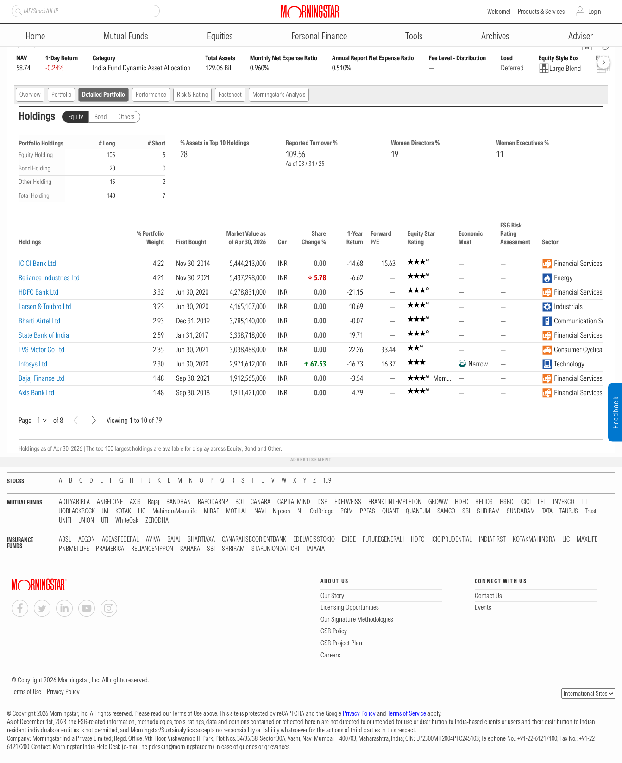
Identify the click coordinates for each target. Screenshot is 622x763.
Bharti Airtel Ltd (39, 320)
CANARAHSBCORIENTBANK (254, 539)
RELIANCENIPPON (152, 548)
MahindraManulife (174, 511)
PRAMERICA (110, 548)
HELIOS (484, 501)
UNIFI (65, 520)
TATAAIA (315, 548)
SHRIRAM (488, 511)
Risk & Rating (192, 94)
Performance (151, 94)
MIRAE (211, 511)
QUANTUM (418, 511)
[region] (311, 309)
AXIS (135, 501)
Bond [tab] (100, 117)
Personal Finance (319, 36)
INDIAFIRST (492, 539)
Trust (591, 511)
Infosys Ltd (33, 363)
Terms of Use (26, 691)
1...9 (327, 480)
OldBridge (321, 511)
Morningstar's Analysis (278, 94)
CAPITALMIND (293, 501)
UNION (86, 520)
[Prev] (75, 420)
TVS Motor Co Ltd (41, 349)
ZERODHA (157, 520)
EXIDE (349, 539)
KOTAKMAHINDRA (534, 539)
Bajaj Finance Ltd (41, 378)
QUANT (390, 511)
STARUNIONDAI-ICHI (275, 548)
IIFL (542, 501)
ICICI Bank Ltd (37, 263)
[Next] (93, 420)
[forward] (603, 62)
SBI (466, 511)
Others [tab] (126, 117)
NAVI (260, 511)
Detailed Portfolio (103, 94)
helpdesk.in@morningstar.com (176, 747)
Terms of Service (407, 713)
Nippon (281, 511)
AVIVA (153, 539)
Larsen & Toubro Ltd (45, 306)
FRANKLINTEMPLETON (394, 501)
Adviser (580, 36)
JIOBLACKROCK (77, 511)
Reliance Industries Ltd (49, 277)
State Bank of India (44, 335)
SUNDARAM (521, 511)
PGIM (346, 511)
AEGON (86, 539)
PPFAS (367, 511)
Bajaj (153, 501)
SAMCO (446, 511)
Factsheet (230, 94)
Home (35, 36)
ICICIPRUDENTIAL (451, 539)
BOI (239, 501)
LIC (141, 511)
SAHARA (190, 548)
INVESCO (563, 501)
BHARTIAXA (201, 539)
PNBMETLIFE (74, 548)
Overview (30, 94)
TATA (547, 511)
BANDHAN (178, 501)
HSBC (506, 501)
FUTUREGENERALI (383, 539)
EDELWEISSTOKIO (314, 539)
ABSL (65, 539)
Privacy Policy (63, 691)
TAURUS (568, 511)
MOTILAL (236, 511)
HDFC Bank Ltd (38, 291)
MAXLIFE (587, 539)
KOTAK (123, 511)
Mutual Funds (125, 36)
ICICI (525, 501)
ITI (584, 501)
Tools (414, 36)
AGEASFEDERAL (120, 539)
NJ (300, 511)
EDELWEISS (347, 501)
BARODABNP (213, 501)
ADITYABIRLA (74, 501)
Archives (495, 36)
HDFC (461, 501)
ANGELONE (110, 501)
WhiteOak (126, 520)
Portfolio (61, 94)
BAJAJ (174, 539)
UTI (104, 520)
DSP (322, 501)
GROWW (438, 501)
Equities (220, 36)
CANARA (260, 501)
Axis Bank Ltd (36, 392)
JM (105, 511)
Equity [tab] (75, 117)
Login (594, 11)
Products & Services (541, 11)
